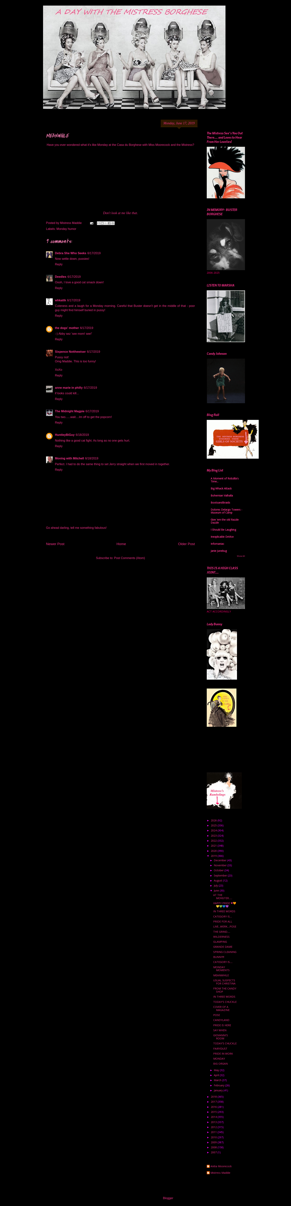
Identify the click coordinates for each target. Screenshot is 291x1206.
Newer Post (55, 544)
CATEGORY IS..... (223, 962)
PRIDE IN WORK (223, 1053)
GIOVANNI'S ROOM (220, 1036)
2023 (214, 835)
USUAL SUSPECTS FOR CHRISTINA (224, 982)
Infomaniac (217, 543)
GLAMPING (220, 941)
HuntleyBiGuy (65, 434)
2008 (214, 1147)
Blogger (168, 1198)
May (217, 1070)
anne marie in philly (69, 387)
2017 (214, 1101)
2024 (214, 830)
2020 (214, 851)
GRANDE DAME (222, 946)
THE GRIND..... (221, 931)
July (216, 885)
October (219, 870)
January (218, 1090)
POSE (216, 1015)
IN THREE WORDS (224, 911)
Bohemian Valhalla (222, 495)
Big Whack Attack (221, 488)
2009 (214, 1142)
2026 (214, 820)
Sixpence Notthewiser (70, 351)
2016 (214, 1107)
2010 (214, 1137)
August (218, 880)
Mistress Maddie (220, 1172)
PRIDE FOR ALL (222, 921)
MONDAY (219, 1058)
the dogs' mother (67, 328)
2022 (214, 840)
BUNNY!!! (218, 957)
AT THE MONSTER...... (222, 896)
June (217, 890)
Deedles (60, 276)
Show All (241, 556)
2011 (214, 1132)
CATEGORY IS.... (222, 916)
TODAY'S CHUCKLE (225, 1002)
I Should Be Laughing (223, 529)
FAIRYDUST (220, 1048)
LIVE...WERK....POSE (224, 926)
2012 (214, 1127)
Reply (59, 264)
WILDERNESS (221, 936)
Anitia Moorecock (221, 1166)
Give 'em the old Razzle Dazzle (225, 521)
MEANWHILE (221, 975)
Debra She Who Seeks (70, 253)
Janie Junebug (219, 551)
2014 (214, 1117)
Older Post (186, 544)
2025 (214, 825)
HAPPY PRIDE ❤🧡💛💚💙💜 (224, 904)
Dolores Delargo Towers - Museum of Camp (226, 511)
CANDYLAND (221, 1020)
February (219, 1085)
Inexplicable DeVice (222, 536)
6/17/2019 (94, 253)
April (217, 1075)
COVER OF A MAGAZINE (221, 1008)
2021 (214, 845)
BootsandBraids (220, 502)
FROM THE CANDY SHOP (224, 990)
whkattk (60, 300)
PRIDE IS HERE (222, 1025)
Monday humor (66, 228)
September (221, 875)
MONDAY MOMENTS (221, 968)
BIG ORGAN (220, 1063)
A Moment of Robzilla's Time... (225, 480)
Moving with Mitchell (69, 458)
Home (121, 544)
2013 (214, 1122)
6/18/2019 (82, 434)
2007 (214, 1152)
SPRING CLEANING (224, 952)
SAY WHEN (219, 1030)
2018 (214, 1096)
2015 (214, 1112)
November (220, 865)
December (220, 860)
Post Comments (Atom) (129, 558)
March (218, 1080)
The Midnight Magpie (69, 411)
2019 (214, 856)
